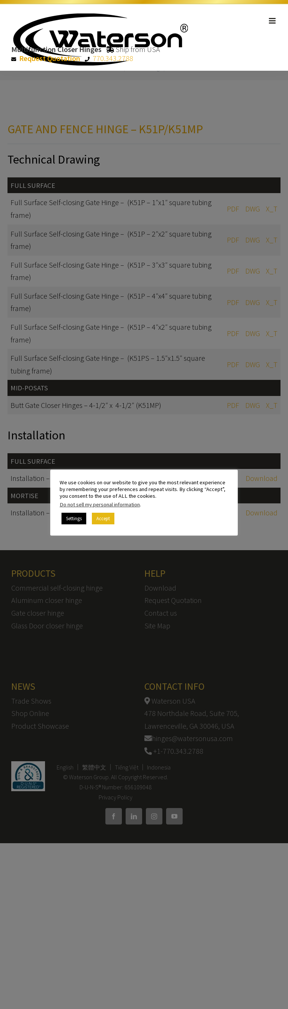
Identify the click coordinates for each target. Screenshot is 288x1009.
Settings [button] (74, 518)
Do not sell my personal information (100, 504)
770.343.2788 (113, 58)
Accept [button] (103, 518)
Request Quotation (49, 58)
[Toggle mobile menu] (273, 21)
